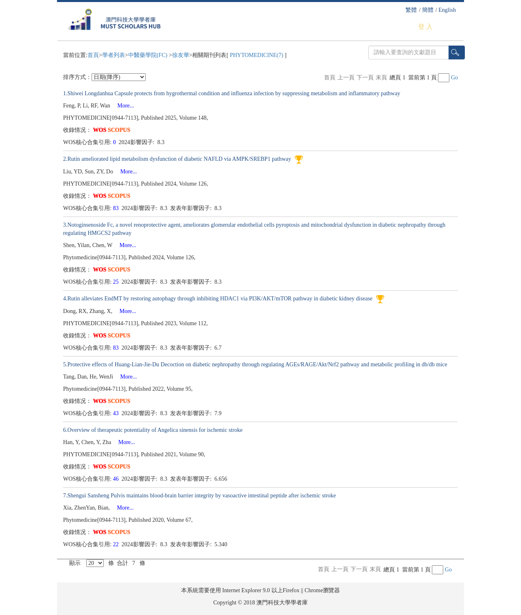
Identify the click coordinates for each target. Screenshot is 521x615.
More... (123, 106)
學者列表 (113, 55)
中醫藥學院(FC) (148, 55)
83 (116, 208)
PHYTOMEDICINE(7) (256, 55)
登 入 (425, 26)
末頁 (381, 77)
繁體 (411, 10)
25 (116, 282)
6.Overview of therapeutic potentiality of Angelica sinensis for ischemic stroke (153, 430)
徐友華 (180, 55)
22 (116, 544)
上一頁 (346, 77)
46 (116, 479)
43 (116, 413)
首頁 (93, 55)
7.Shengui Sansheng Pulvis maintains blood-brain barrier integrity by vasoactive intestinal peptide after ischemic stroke (199, 495)
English (447, 10)
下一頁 (365, 77)
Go (454, 77)
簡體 (427, 10)
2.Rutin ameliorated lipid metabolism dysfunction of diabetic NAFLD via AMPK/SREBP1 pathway (178, 159)
